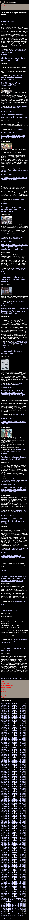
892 (2, 707)
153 (16, 884)
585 (23, 779)
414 (9, 822)
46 (4, 908)
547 (9, 790)
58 (21, 905)
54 (7, 906)
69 (15, 903)
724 (2, 747)
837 (23, 718)
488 (20, 803)
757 (9, 739)
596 (9, 778)
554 (9, 788)
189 (13, 876)
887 (20, 707)
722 (9, 747)
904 (9, 703)
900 (23, 703)
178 (2, 879)
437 (2, 817)
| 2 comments (8, 484)
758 (5, 739)
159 (20, 883)
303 (5, 849)
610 (9, 774)
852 (20, 715)
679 (13, 757)
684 (20, 756)
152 (20, 884)
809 (23, 725)
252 (13, 861)
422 (5, 820)
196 (13, 874)
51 (15, 906)
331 (5, 842)
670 (20, 759)
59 (18, 905)
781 (23, 732)
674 (5, 759)
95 (20, 898)
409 (2, 823)
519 (9, 796)
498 (9, 801)
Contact (3, 691)
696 (2, 754)
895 (16, 705)
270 (23, 856)
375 (23, 830)
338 (5, 840)
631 (9, 769)
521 (2, 796)
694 (9, 754)
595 (13, 778)
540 (9, 791)
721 (13, 747)
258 (16, 859)
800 (5, 729)
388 (2, 828)
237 (16, 864)
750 (9, 740)
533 (9, 793)
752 (2, 740)
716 (5, 749)
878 (2, 710)
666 (9, 761)
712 (20, 749)
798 (13, 729)
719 (20, 747)
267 (9, 857)
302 (9, 849)
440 (16, 815)
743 (9, 742)
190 (9, 876)
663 (20, 761)
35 (10, 910)
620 (23, 771)
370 (16, 832)
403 (23, 823)
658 (13, 762)
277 (23, 854)
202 (16, 872)
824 (20, 722)
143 (2, 888)
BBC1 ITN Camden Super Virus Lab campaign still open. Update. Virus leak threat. (14, 247)
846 (16, 717)
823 (23, 722)
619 (2, 773)
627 (23, 769)
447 (16, 813)
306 (20, 847)
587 (16, 779)
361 (23, 834)
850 (2, 717)
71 (10, 903)
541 (5, 791)
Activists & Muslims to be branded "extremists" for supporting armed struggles (13, 392)
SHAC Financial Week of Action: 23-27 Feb (11, 84)
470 (9, 808)
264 (20, 857)
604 (5, 776)
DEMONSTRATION (9, 610)
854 (13, 715)
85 (21, 900)
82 (4, 901)
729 (9, 745)
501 (23, 800)
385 (13, 828)
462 (13, 810)
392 (13, 827)
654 (2, 764)
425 (20, 818)
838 (20, 718)
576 (5, 783)
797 (16, 729)
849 (5, 717)
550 (23, 788)
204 (9, 872)
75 (24, 901)
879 (23, 708)
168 (13, 881)
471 (5, 808)
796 (20, 729)
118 (16, 893)
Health (3, 107)
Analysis (19, 677)
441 (13, 815)
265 (16, 857)
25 (13, 911)
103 (20, 896)
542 (2, 791)
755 (16, 739)
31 (21, 910)
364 (13, 834)
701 (9, 752)
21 (24, 911)
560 (13, 786)
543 (23, 790)
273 (13, 856)
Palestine (10, 344)
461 (16, 810)
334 (20, 840)
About (2, 689)
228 (23, 866)
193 (23, 874)
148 (9, 886)
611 (5, 774)
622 (16, 771)
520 (5, 796)
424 (23, 818)
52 (13, 906)
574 (13, 783)
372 (9, 832)
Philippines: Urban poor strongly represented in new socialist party (13, 209)
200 (23, 872)
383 (20, 828)
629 (16, 769)
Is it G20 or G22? (8, 21)
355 (20, 835)
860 (16, 713)
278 (20, 854)
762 (16, 737)
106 (9, 896)
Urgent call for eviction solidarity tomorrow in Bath (13, 557)
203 (13, 872)
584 (2, 781)
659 (9, 762)
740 (20, 742)
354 (23, 835)
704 (23, 751)
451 (2, 813)
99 (9, 898)
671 (16, 759)
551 (20, 788)
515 (23, 796)
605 (2, 776)
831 (20, 720)
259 (13, 859)
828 (5, 722)
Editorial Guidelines (7, 685)
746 (23, 740)
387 (5, 828)
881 (16, 708)
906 (2, 703)
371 (13, 832)
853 (16, 715)
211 (9, 871)
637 (13, 767)
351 (9, 837)
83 (1, 901)
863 (5, 713)
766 (2, 737)
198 (5, 874)
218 (9, 869)
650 (16, 764)
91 (4, 900)
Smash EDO (16, 548)
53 (10, 906)
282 (5, 854)
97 (14, 898)
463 (9, 810)
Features (3, 7)
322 (13, 844)
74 (1, 903)
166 (20, 881)
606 (23, 774)
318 (2, 845)
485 (5, 805)
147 (13, 886)
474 (20, 806)
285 (20, 852)
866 (20, 712)
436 (5, 817)
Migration (15, 169)
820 (9, 723)
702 (5, 752)
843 (2, 718)
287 (13, 852)
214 (23, 869)
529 (23, 793)
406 (13, 823)
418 (20, 820)
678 (16, 757)
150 (2, 886)
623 (13, 771)
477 (9, 806)
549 (2, 790)
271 (20, 856)
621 (20, 771)
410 (23, 822)
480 (23, 805)
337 (9, 840)
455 (13, 812)
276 (2, 856)
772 (5, 735)
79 (13, 901)
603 (9, 776)
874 (16, 710)
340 (23, 839)
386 (9, 828)
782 (20, 732)
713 (16, 749)
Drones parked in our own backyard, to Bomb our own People (13, 521)
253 (9, 861)
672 (13, 759)
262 (2, 859)
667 (5, 761)
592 (23, 778)
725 (23, 745)
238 (13, 864)
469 (13, 808)
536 (23, 791)
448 (13, 813)
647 (2, 766)
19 (4, 913)
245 (13, 862)
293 (16, 850)
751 (5, 740)
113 (9, 895)
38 (1, 910)
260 (9, 859)
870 (5, 712)
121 (5, 893)
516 (20, 796)
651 (13, 764)
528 (2, 795)
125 (16, 891)
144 (23, 886)
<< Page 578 (4, 918)
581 (13, 781)
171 (2, 881)
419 (16, 820)
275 (5, 856)
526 (9, 795)
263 (23, 857)
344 (9, 839)
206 (2, 872)
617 (9, 773)
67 (21, 903)
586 (20, 779)
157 (2, 884)
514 (2, 798)
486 (2, 805)
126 (13, 891)
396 (23, 825)
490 (13, 803)
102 (23, 896)
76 (21, 901)
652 (9, 764)
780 (2, 734)
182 (13, 878)
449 (9, 813)
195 (16, 874)
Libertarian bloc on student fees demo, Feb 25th (13, 59)
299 (20, 849)
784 (13, 732)
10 (4, 915)
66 (24, 903)
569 (5, 784)
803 (20, 727)
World (10, 52)
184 (5, 878)
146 (16, 886)
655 (23, 762)
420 (13, 820)
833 (13, 720)
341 (20, 839)
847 (13, 717)
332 (2, 842)
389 (23, 827)
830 (23, 720)
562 (5, 786)
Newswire (4, 5)
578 (23, 781)
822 (2, 723)
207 (23, 871)
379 (9, 830)
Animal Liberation (22, 106)
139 (16, 888)
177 (5, 879)
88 (13, 900)
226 (5, 867)
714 (13, 749)
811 (16, 725)
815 (2, 725)
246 (9, 862)
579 (20, 781)
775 (20, 734)
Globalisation (4, 50)
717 (2, 749)
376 (20, 830)
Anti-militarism (17, 449)
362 (20, 834)
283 (2, 854)
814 (5, 725)
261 (5, 859)
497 (13, 801)
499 (5, 801)
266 (13, 857)
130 (23, 889)
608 (16, 774)
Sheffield (4, 171)
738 (2, 744)
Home (2, 681)
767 (23, 735)
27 (7, 911)
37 (4, 910)
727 (16, 745)
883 (9, 708)
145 (20, 886)
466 (23, 808)
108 (2, 896)
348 (20, 837)
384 (16, 828)
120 (9, 893)
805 (13, 727)
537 (20, 791)
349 (16, 837)
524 (16, 795)
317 (5, 845)
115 (2, 895)
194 (20, 874)
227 (2, 867)
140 (13, 888)
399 (13, 825)
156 (5, 884)
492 (5, 803)
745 (2, 742)
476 (13, 806)
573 (16, 783)
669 (23, 759)
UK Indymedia (11, 2)
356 (16, 835)
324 (5, 844)
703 (2, 752)
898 (5, 705)
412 (16, 822)
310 (5, 847)
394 (5, 827)
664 (16, 761)
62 (10, 905)
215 (20, 869)
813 (9, 725)
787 (2, 732)
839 (16, 718)
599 (23, 776)
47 (1, 908)
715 (9, 749)
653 (5, 764)
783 (16, 732)
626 (2, 771)
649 (20, 764)
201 (20, 872)
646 (5, 766)
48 (24, 906)
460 (20, 810)
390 (20, 827)
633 (2, 769)
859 (20, 713)
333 (23, 840)
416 (2, 822)
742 (13, 742)
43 (13, 908)
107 (5, 896)
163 (5, 883)
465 (2, 810)
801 (2, 729)
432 (20, 817)
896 (13, 705)
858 (23, 713)
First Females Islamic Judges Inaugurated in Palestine (13, 458)
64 (4, 905)
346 (2, 839)
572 (20, 783)
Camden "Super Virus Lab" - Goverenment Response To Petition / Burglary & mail (13, 578)
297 (2, 850)
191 (5, 876)
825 (16, 722)
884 (5, 708)
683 (23, 756)
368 (23, 832)
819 (13, 723)
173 (20, 879)
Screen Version (5, 9)
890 (9, 707)
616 (13, 773)
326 (23, 842)
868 (13, 712)
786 (5, 732)
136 (2, 889)
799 (9, 729)
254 (5, 861)
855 (9, 715)
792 (9, 730)
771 (9, 735)
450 (5, 813)
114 (5, 895)
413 (13, 822)
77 (18, 901)
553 (13, 788)
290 (2, 852)
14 (18, 913)
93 (25, 898)
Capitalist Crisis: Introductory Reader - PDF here (14, 179)
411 (20, 822)
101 (2, 898)
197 (9, 874)
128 (5, 891)
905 (5, 703)
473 (23, 806)
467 (20, 808)
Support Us (4, 697)
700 (13, 752)
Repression (16, 199)
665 (13, 761)
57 (24, 905)
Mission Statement (6, 687)
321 (16, 844)
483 (13, 805)
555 (5, 788)
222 (20, 867)
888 (16, 707)
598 (2, 778)
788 (23, 730)
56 (1, 906)
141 (9, 888)
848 (9, 717)
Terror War (10, 415)
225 (9, 867)
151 (23, 884)
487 (23, 803)
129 (2, 891)
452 (23, 812)
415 (5, 822)
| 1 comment (7, 79)
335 (16, 840)
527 (5, 795)
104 (16, 896)
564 (23, 784)
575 (9, 783)
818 (16, 723)
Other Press (12, 50)
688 (5, 756)
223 (16, 867)
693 (13, 754)
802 (23, 727)
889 (13, 707)
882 (13, 708)
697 (23, 752)
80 (10, 901)
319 (23, 844)
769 (16, 735)
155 (9, 884)
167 (16, 881)
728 (13, 745)
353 (2, 837)
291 (23, 850)
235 (23, 864)
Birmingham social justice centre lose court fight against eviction (14, 279)
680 (9, 757)
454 (16, 812)
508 (23, 798)
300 (16, 849)
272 (16, 856)
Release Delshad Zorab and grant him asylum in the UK (13, 137)
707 (13, 751)
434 (13, 817)
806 (9, 727)
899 (2, 705)
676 (23, 757)
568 (9, 784)
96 (17, 898)
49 (21, 906)
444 (2, 815)
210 (13, 871)
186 (23, 876)
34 (13, 910)
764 (9, 737)
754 (20, 739)
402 (2, 825)
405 (16, 823)
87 (15, 900)
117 (20, 893)
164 (2, 883)
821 (5, 723)
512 (9, 798)
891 (5, 707)
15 (15, 913)
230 (16, 866)
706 (16, 751)
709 (5, 751)
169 (9, 881)
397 (20, 825)
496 (16, 801)
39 (24, 908)
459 (23, 810)
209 (16, 871)
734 (16, 744)
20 (1, 913)
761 (20, 737)
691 (20, 754)
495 (20, 801)
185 (2, 878)
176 (9, 879)
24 (15, 911)
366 (5, 834)
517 (16, 796)
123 (23, 891)
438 (23, 815)
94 (23, 898)
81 (7, 901)
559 (16, 786)
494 (23, 801)
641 (23, 766)
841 (9, 718)
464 (5, 810)
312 (23, 845)
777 (13, 734)
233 (5, 866)
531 (16, 793)
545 (16, 790)
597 (5, 778)
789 (20, 730)
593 (20, 778)
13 (21, 913)
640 (2, 767)
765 (5, 737)
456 (9, 812)
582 (9, 781)
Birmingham (24, 170)
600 (20, 776)
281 (9, 854)
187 (20, 876)
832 (16, 720)
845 (20, 717)
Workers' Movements (13, 170)
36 (7, 910)
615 (16, 773)
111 (16, 895)
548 (5, 790)
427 (13, 818)
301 (13, 849)
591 (2, 779)
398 (16, 825)
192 (2, 876)
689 (2, 756)
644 (13, 766)
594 (16, 778)
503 (16, 800)
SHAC (14, 106)
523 (20, 795)
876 (9, 710)
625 (5, 771)
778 (9, 734)
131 (20, 889)
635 (20, 767)
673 (9, 759)
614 (20, 773)
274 (9, 856)
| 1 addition (7, 132)
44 (10, 908)
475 (16, 806)
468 (16, 808)
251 (16, 861)
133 (13, 889)
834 (9, 720)
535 (2, 793)
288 (9, 852)
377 (16, 830)
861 (13, 713)
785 (9, 732)
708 (9, 751)
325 (2, 844)
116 (23, 893)
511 (13, 798)
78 (15, 901)
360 (2, 835)
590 (5, 779)
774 (23, 734)
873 (20, 710)
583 (5, 781)
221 (23, 867)
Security (3, 695)
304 (2, 849)
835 (5, 720)
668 (2, 761)
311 (2, 847)
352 (5, 837)
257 (20, 859)
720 (16, 747)
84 (24, 900)
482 (16, 805)
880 (20, 708)
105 (13, 896)
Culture (13, 480)
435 (9, 817)
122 (2, 893)
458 (2, 812)
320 (20, 844)
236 (20, 864)
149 (5, 886)
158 (23, 883)
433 (16, 817)
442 (9, 815)
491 (9, 803)
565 (20, 784)
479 (2, 806)
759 (2, 739)
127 (9, 891)
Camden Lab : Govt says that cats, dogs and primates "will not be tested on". (13, 489)
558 (20, 786)
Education (16, 75)
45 (7, 908)
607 (20, 774)
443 (5, 815)
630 (13, 769)
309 (9, 847)
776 (16, 734)
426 (16, 818)
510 (16, 798)
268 (5, 857)
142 (5, 888)
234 (2, 866)
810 (20, 725)
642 (20, 766)
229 (20, 866)
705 (20, 751)
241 (2, 864)
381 (2, 830)
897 (9, 705)
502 (20, 800)
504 (13, 800)
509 (20, 798)
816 (23, 723)
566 (16, 784)
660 (5, 762)
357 (13, 835)
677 (20, 757)
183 (9, 878)
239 (9, 864)
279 (16, 854)
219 (5, 869)
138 (20, 888)
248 (2, 862)
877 (5, 710)
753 (23, 739)
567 (13, 784)
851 (23, 715)
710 (2, 751)
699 (16, 752)
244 (16, 862)
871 (2, 712)
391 (16, 827)
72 (7, 903)
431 (23, 817)
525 (13, 795)
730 (5, 745)
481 (20, 805)
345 (5, 839)
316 (9, 845)
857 (2, 715)
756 (13, 739)
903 (13, 703)
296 (5, 850)
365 (9, 834)
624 (9, 771)
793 (5, 730)
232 (9, 866)
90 (7, 900)
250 (20, 861)
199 (2, 874)
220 (2, 869)
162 (9, 883)
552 (16, 788)
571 (23, 783)
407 (9, 823)
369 (20, 832)
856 (5, 715)
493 (2, 803)
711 (23, 749)
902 (16, 703)
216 (16, 869)
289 (5, 852)
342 (16, 839)
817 (20, 723)
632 (5, 769)
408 (5, 823)
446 (20, 813)
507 (2, 800)
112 (13, 895)
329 (13, 842)
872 (23, 710)
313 (20, 845)
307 (16, 847)
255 (2, 861)
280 (13, 854)
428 (9, 818)
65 (1, 905)
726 (20, 745)
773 (2, 735)
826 (13, 722)
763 (13, 737)
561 (9, 786)
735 (13, 744)
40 (21, 908)
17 (10, 913)
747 (20, 740)
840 (13, 718)
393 (9, 827)
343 (13, 839)
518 (13, 796)
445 (23, 813)
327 (20, 842)
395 (2, 827)
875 (13, 710)
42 (15, 908)
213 (2, 871)
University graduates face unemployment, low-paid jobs (14, 116)
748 (16, 740)
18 (7, 913)
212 (5, 871)
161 (13, 883)
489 (16, 803)
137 (23, 888)
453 (20, 812)
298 (23, 849)
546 (13, 790)
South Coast (4, 52)
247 (5, 862)
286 (16, 852)
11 (1, 915)
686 (13, 756)
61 (13, 905)
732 (23, 744)
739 (23, 742)
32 (18, 910)
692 (16, 754)
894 (20, 705)
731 (2, 745)
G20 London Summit (19, 49)
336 (13, 840)
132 (16, 889)
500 (2, 801)
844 (23, 717)
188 (16, 876)
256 (23, 859)
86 (18, 900)
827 (9, 722)
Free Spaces (16, 301)
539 (13, 791)
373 (5, 832)
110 (20, 895)
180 (20, 878)
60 (15, 905)
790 (16, 730)
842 (5, 718)
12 (24, 913)
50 (18, 906)
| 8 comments (8, 573)
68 (18, 903)
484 (9, 805)
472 (2, 808)
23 (18, 911)
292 (20, 850)
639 (5, 767)
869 (9, 712)
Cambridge (10, 77)
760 (23, 737)
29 (1, 911)
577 (2, 783)
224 (13, 867)
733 (20, 744)
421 (9, 820)
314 (16, 845)
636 (16, 767)
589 (9, 779)
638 (9, 767)
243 (20, 862)
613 (23, 773)
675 (2, 759)
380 (5, 830)
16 (13, 913)
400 (9, 825)
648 (23, 764)
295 (9, 850)
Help (2, 693)
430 (2, 818)
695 (5, 754)
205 (5, 872)
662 (23, 761)
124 (20, 891)
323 (9, 844)
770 (13, 735)
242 (23, 862)
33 (15, 910)
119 (13, 893)
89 (10, 900)
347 (23, 837)
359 (5, 835)
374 (2, 832)
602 (13, 776)
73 (4, 903)
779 (5, 734)
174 (16, 879)
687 (9, 756)
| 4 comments (8, 348)
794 (2, 730)
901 (20, 703)
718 (23, 747)
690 (23, 754)
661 (2, 762)
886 (23, 707)
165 (23, 881)
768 (20, 735)
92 (1, 900)
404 (20, 823)
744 (5, 742)
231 (13, 866)
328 (16, 842)
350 (13, 837)
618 (5, 773)
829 (2, 722)
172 (23, 879)
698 (20, 752)
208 (20, 871)
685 (16, 756)
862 (9, 713)
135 (5, 889)
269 (2, 857)
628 (20, 769)
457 (5, 812)
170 (5, 881)
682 (2, 757)
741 (16, 742)
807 (5, 727)
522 (23, 795)
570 (2, 784)
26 (10, 911)
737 (5, 744)
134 (9, 889)
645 (9, 766)
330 (9, 842)
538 (16, 791)
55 (4, 906)
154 (13, 884)
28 (4, 911)
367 (2, 834)
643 (16, 766)
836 (2, 720)
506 (5, 800)
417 (23, 820)
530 (20, 793)
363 (16, 834)
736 (9, 744)
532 (13, 793)
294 (13, 850)
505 (9, 800)
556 (2, 788)
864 (2, 713)
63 (7, 905)
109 (23, 895)
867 (16, 712)
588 (13, 779)
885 (2, 708)
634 (23, 767)
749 (13, 740)
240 (5, 864)
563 (2, 786)
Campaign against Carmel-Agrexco (17, 342)
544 (20, 790)
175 (13, 879)
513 (5, 798)
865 (23, 712)
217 (13, 869)
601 (16, 776)
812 (13, 725)
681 (5, 757)
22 (21, 911)
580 (16, 781)
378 (13, 830)
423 (2, 820)
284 (23, 852)
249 (23, 861)
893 (23, 705)
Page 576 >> (12, 918)
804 (16, 727)
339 (2, 840)
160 (16, 883)
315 (13, 845)
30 (24, 910)
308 (13, 847)
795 (23, 729)
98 (11, 898)
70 (13, 903)
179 (23, 878)
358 (9, 835)
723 (5, 747)
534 (5, 793)
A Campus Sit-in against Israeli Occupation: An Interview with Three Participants (14, 311)
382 (23, 828)
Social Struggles (22, 50)
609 (13, 774)
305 (23, 847)
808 (2, 727)
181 (16, 878)
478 (5, 806)
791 (13, 730)
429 (5, 818)
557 (23, 786)
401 (5, 825)
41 (18, 908)
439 (20, 815)
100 (5, 898)
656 (20, 762)
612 (2, 774)
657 (16, 762)
